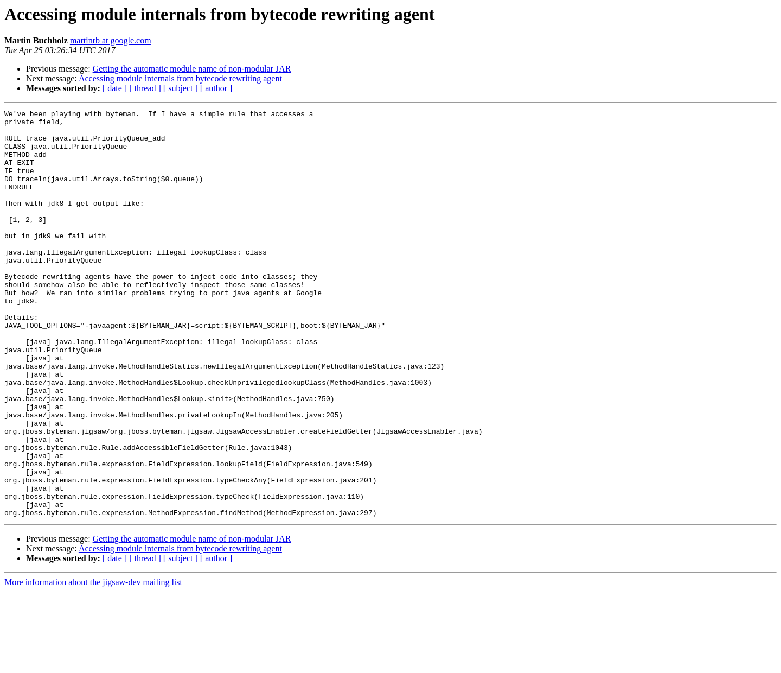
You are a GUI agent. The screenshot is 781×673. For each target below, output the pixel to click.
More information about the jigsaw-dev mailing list (93, 663)
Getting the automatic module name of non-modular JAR (192, 68)
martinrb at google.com (110, 40)
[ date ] (115, 88)
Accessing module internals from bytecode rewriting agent (180, 78)
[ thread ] (145, 88)
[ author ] (216, 88)
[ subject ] (180, 88)
